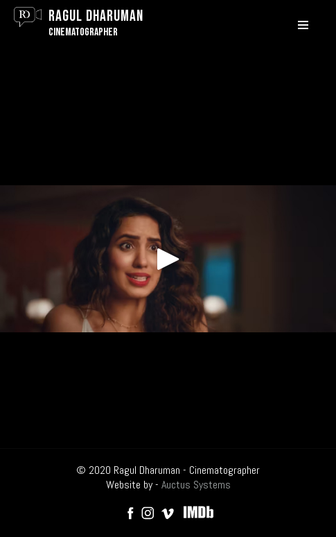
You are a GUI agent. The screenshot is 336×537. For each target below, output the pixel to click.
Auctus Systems (196, 484)
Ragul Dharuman (95, 16)
